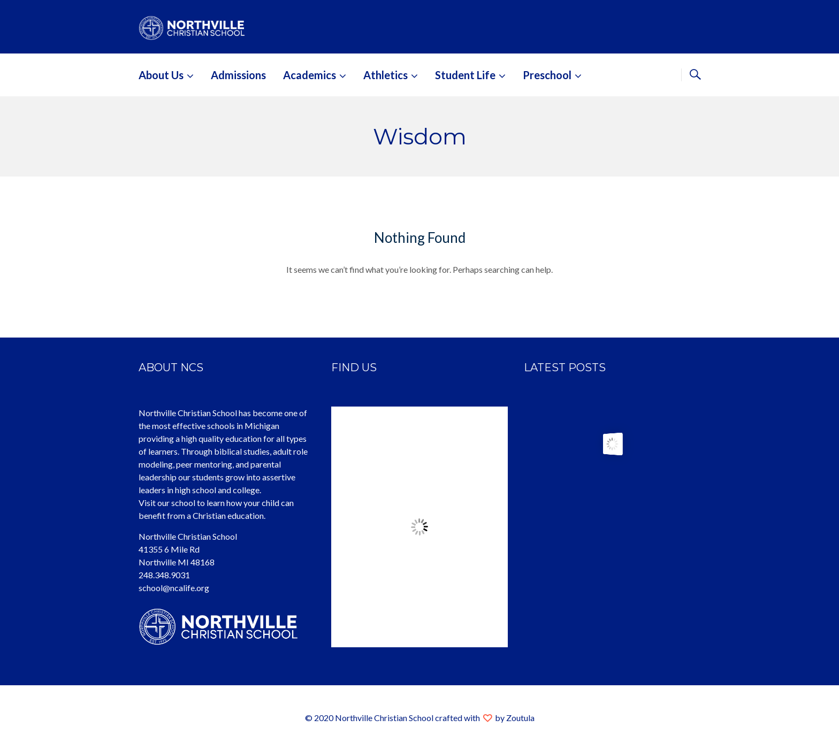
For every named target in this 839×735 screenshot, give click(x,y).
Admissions (238, 74)
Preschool (547, 74)
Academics (309, 74)
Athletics (385, 74)
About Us (161, 74)
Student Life (465, 74)
